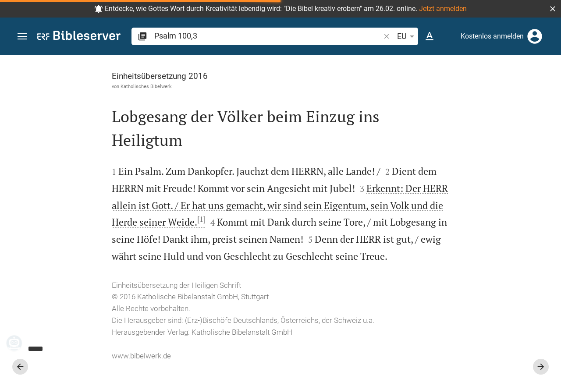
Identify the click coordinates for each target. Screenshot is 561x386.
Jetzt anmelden (443, 8)
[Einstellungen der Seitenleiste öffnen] (533, 90)
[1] (305, 219)
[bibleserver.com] (79, 37)
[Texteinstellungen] (429, 36)
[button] (552, 8)
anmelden (436, 172)
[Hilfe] (547, 90)
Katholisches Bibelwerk (71, 86)
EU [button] (407, 36)
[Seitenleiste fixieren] (369, 63)
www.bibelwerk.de (66, 372)
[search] (268, 35)
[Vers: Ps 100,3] (444, 71)
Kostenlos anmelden (492, 36)
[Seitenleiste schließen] (369, 228)
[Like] (388, 90)
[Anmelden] (534, 36)
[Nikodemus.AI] (20, 343)
